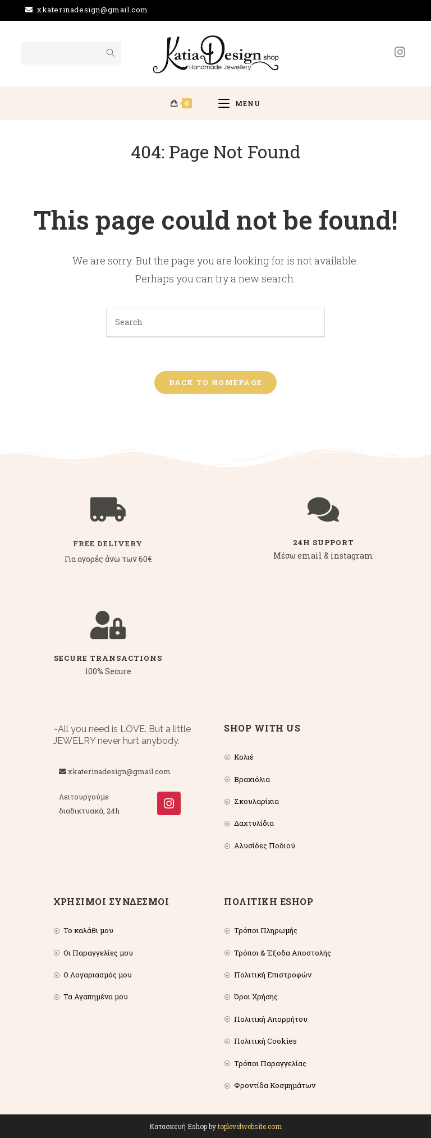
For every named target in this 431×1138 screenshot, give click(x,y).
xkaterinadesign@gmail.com (92, 9)
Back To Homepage (216, 382)
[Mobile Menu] (239, 103)
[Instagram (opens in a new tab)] (400, 52)
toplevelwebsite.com (250, 1126)
